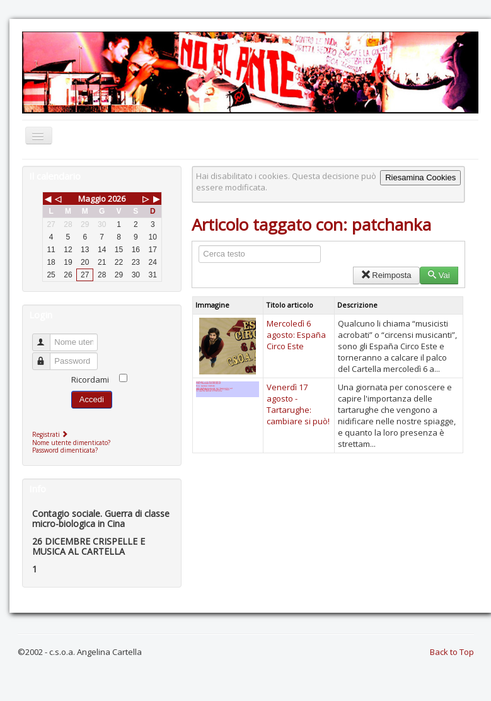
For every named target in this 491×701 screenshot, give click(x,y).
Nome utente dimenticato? (71, 442)
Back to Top (452, 652)
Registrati (51, 434)
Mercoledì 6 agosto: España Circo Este (296, 335)
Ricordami (90, 379)
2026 (116, 198)
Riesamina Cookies (420, 177)
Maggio (92, 198)
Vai (439, 275)
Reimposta (386, 275)
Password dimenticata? (65, 450)
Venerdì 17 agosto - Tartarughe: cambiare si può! (298, 404)
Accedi (91, 399)
